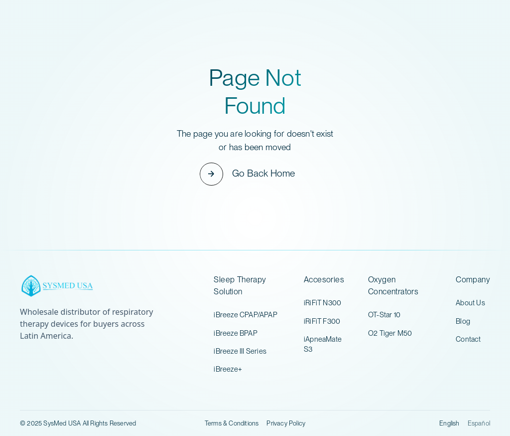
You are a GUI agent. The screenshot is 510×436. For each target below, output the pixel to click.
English (449, 423)
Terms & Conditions (232, 423)
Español (479, 423)
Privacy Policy (285, 423)
